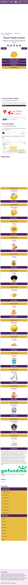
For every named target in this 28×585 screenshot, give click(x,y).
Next (24, 48)
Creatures (4, 533)
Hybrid (3, 518)
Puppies (3, 524)
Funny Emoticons (5, 491)
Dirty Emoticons (5, 512)
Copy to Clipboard (14, 201)
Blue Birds (4, 527)
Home (2, 33)
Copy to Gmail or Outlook (14, 59)
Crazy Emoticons (5, 506)
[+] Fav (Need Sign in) (14, 67)
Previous (3, 48)
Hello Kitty (4, 536)
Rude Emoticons (5, 509)
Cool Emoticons (5, 497)
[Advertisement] (14, 18)
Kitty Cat (4, 521)
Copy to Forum (14, 65)
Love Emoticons (17, 33)
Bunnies (3, 530)
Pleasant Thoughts (6, 34)
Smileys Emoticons (8, 33)
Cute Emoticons (5, 500)
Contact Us (14, 583)
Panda (3, 539)
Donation (3, 474)
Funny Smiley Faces (6, 503)
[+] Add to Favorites (14, 188)
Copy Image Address (14, 62)
